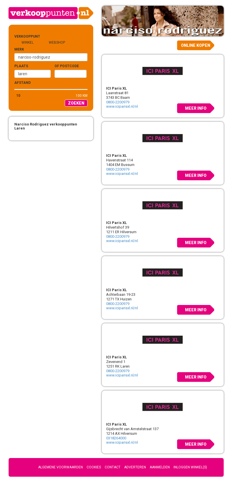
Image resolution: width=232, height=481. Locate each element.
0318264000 (116, 438)
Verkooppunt (23, 36)
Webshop (57, 42)
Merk (19, 49)
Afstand (22, 83)
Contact (112, 467)
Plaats (21, 66)
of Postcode (66, 66)
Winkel (28, 42)
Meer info (195, 108)
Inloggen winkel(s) (190, 467)
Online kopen (195, 45)
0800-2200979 (117, 102)
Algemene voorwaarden (60, 467)
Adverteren (135, 467)
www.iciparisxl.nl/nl (122, 106)
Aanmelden (160, 467)
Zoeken (76, 103)
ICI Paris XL (116, 88)
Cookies (94, 467)
